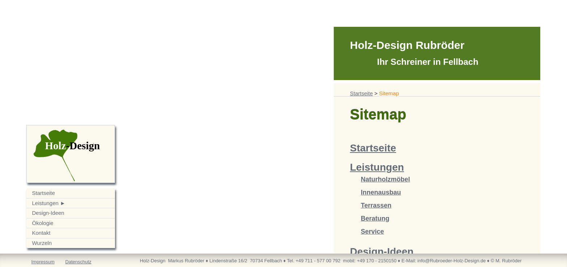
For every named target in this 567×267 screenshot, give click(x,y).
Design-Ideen (48, 213)
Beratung (375, 218)
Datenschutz (78, 261)
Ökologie (42, 223)
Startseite (43, 193)
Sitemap (389, 93)
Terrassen (376, 205)
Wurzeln (42, 243)
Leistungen (45, 203)
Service (372, 231)
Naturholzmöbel (385, 179)
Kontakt (41, 233)
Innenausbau (381, 192)
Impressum (42, 261)
